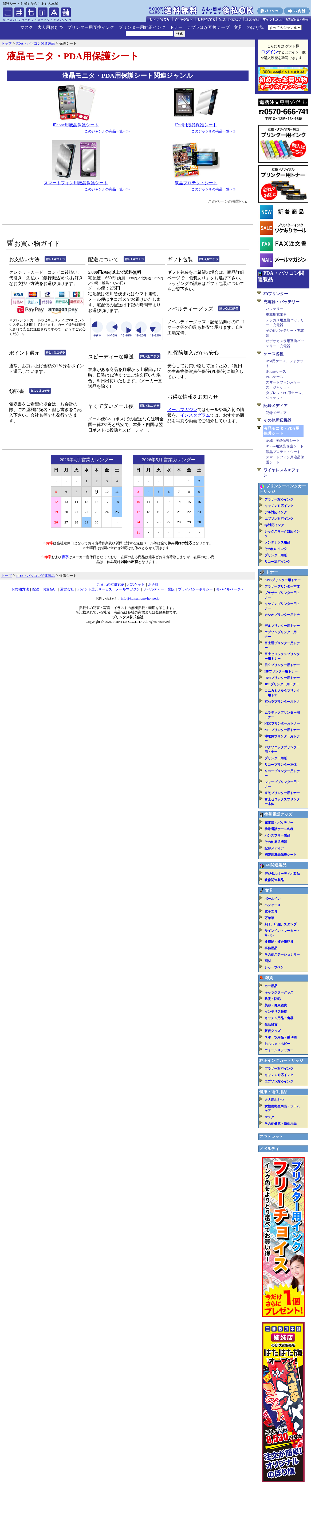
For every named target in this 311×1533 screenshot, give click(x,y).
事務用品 (271, 948)
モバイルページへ (230, 589)
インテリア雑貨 (276, 1012)
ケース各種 (273, 354)
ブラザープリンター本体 (282, 586)
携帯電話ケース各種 (279, 829)
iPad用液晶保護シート (196, 125)
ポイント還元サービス (94, 589)
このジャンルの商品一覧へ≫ (107, 131)
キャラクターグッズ (279, 992)
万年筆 (269, 918)
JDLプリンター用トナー (282, 684)
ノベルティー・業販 (159, 589)
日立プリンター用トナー (282, 665)
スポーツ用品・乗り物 (281, 1037)
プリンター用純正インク (142, 27)
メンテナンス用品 (277, 542)
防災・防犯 (273, 999)
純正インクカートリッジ (281, 1060)
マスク (26, 27)
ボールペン (273, 899)
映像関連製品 (274, 880)
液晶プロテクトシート (196, 183)
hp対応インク (274, 525)
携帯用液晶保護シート (281, 855)
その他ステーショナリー (282, 954)
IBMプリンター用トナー (282, 678)
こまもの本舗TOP (110, 584)
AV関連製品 (275, 865)
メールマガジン (182, 409)
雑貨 (269, 978)
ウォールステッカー (279, 1050)
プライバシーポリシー (195, 589)
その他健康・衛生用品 (281, 1123)
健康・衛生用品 (273, 1092)
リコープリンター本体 (281, 764)
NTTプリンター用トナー (282, 730)
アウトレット (271, 1137)
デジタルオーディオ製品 (282, 873)
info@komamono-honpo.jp (140, 598)
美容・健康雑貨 (276, 1005)
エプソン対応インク (279, 519)
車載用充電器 (276, 314)
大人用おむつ (50, 27)
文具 (238, 27)
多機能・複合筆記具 (279, 942)
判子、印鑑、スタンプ (281, 924)
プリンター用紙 (276, 555)
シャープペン (274, 967)
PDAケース (275, 377)
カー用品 (271, 986)
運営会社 (67, 589)
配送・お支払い (44, 589)
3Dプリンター (275, 294)
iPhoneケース (276, 371)
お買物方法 (20, 589)
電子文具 (271, 911)
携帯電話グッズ (278, 814)
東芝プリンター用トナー (282, 793)
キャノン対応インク (279, 506)
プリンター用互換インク (90, 27)
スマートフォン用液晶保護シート (76, 183)
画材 (268, 961)
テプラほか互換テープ (208, 27)
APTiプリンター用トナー (283, 580)
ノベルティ (269, 1149)
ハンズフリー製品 (277, 835)
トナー (176, 27)
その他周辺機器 (277, 420)
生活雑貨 (271, 1024)
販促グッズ (273, 1031)
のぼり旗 (255, 27)
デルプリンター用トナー (282, 626)
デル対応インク (276, 512)
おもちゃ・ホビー (277, 1044)
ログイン (269, 52)
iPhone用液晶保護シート (76, 125)
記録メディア (275, 406)
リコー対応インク (277, 562)
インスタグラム (195, 415)
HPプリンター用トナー (281, 671)
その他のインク (276, 549)
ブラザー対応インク (279, 499)
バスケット (136, 584)
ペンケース (273, 905)
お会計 (153, 584)
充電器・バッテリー (281, 302)
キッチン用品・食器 (279, 1018)
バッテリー (274, 309)
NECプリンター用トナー (282, 723)
